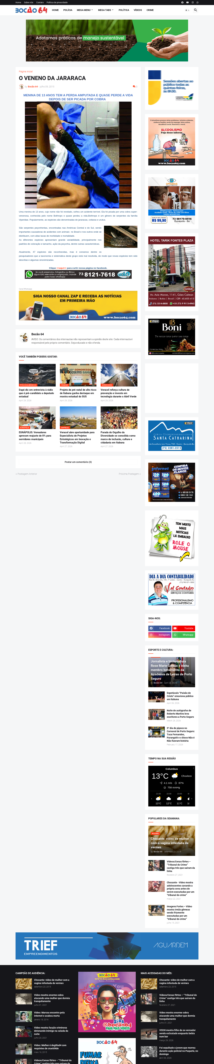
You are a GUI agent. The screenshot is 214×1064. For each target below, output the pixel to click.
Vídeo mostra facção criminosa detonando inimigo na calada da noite (51, 1030)
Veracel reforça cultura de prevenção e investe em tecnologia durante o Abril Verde (118, 393)
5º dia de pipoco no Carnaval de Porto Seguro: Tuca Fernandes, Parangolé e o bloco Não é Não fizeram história (181, 734)
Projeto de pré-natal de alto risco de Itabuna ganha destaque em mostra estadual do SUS (78, 393)
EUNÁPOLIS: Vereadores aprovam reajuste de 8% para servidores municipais (35, 436)
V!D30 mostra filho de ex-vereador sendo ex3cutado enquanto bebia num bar (177, 1033)
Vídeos (138, 10)
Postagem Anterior (27, 474)
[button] (187, 10)
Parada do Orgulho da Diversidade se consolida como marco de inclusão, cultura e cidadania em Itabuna (118, 437)
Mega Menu (83, 10)
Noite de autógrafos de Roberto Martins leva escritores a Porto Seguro (180, 713)
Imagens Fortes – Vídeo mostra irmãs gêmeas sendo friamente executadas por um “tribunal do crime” (179, 912)
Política (124, 10)
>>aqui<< (61, 268)
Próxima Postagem (129, 474)
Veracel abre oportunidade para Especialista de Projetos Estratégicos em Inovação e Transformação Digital (77, 437)
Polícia (67, 10)
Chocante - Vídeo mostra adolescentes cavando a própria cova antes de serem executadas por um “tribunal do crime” (180, 889)
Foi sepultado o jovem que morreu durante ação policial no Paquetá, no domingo (178, 1050)
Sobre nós (28, 2)
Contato (40, 2)
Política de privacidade (57, 2)
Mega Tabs (104, 10)
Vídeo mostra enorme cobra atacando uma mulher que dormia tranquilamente (52, 998)
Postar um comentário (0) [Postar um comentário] (78, 462)
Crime (150, 10)
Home (18, 2)
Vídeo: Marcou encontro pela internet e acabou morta (49, 1014)
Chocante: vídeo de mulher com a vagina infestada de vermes (51, 981)
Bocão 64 (37, 334)
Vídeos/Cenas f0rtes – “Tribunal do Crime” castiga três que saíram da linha (181, 866)
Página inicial (26, 71)
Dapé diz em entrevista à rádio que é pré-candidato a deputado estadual (36, 393)
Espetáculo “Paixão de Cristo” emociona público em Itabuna (180, 696)
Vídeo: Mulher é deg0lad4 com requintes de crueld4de (50, 1047)
